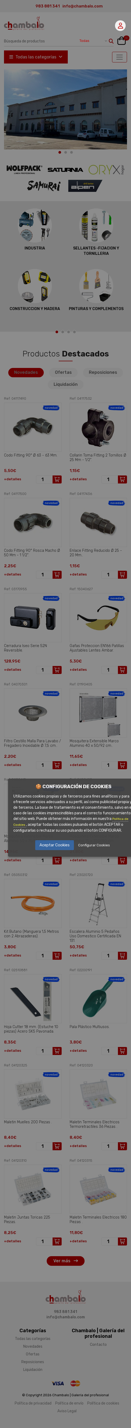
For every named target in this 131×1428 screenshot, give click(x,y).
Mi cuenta (120, 26)
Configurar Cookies (94, 845)
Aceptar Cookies (54, 845)
